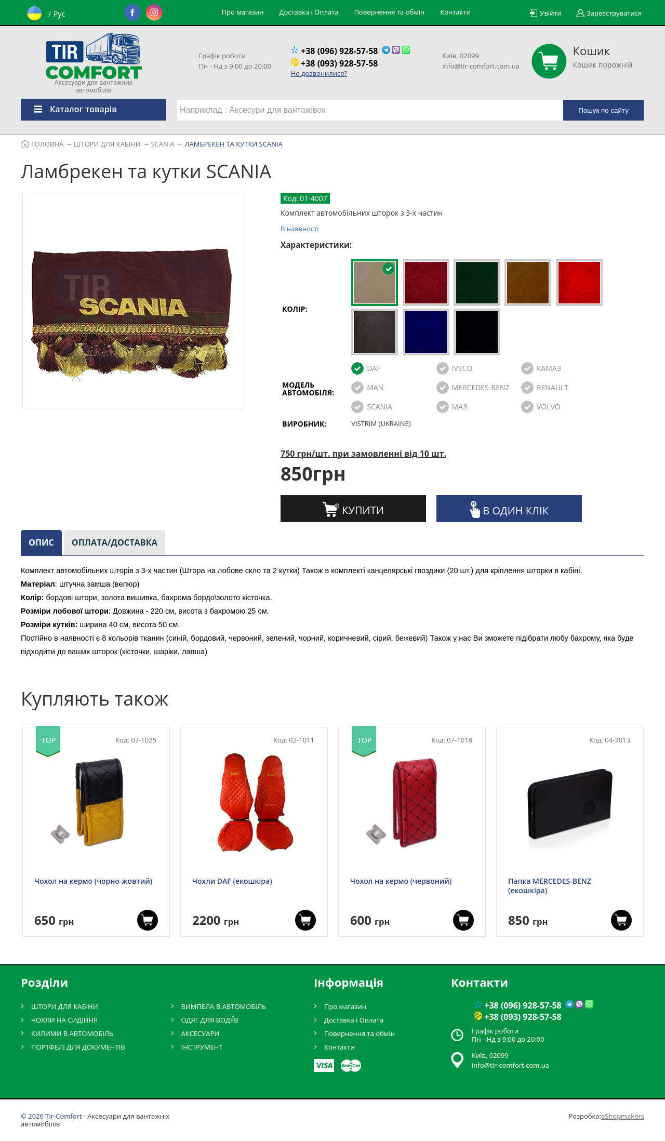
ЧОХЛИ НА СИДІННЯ (64, 1020)
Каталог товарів (69, 109)
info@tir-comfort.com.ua (481, 66)
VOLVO (549, 407)
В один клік (509, 509)
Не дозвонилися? (319, 73)
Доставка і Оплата (308, 12)
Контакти (455, 12)
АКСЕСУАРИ (200, 1033)
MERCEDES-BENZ (481, 387)
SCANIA (379, 407)
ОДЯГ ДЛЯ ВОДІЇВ (209, 1020)
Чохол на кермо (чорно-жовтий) (93, 881)
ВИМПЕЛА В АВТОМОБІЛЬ (224, 1006)
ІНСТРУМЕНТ (202, 1047)
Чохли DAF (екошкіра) (232, 881)
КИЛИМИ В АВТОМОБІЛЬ (72, 1033)
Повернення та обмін (389, 12)
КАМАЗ (549, 368)
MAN (375, 387)
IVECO (462, 368)
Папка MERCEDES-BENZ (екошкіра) (549, 886)
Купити (353, 509)
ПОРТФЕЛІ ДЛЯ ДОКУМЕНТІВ (78, 1047)
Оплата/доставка (114, 542)
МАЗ (460, 407)
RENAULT (552, 387)
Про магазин (243, 12)
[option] (133, 302)
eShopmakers (622, 1116)
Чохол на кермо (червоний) (400, 881)
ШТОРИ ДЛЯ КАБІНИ (64, 1006)
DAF (373, 368)
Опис (41, 542)
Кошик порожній (603, 56)
